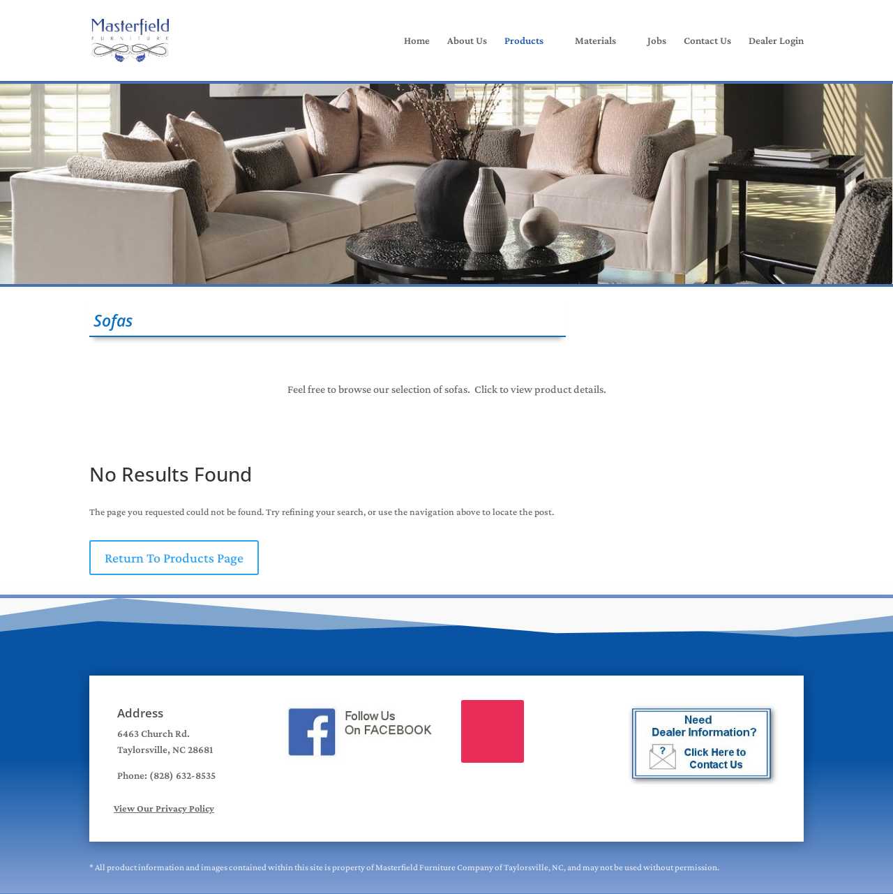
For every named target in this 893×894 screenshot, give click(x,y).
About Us (467, 41)
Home (417, 41)
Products (523, 41)
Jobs (656, 41)
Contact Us (707, 41)
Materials (595, 41)
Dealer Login (776, 41)
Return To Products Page (174, 557)
